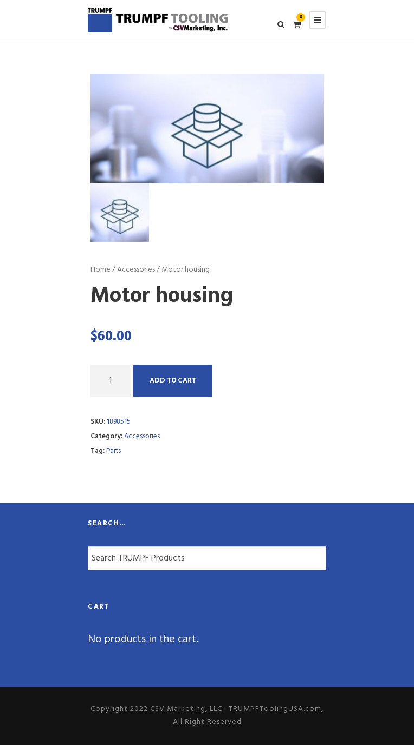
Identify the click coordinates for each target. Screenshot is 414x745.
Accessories (136, 269)
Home (100, 269)
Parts (113, 451)
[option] (207, 128)
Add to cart (173, 380)
